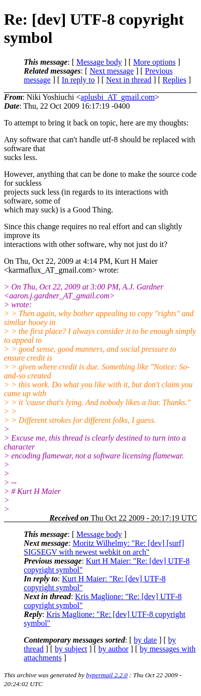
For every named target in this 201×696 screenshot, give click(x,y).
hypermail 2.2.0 (107, 675)
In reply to (78, 80)
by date (145, 640)
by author (114, 649)
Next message (112, 71)
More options (154, 62)
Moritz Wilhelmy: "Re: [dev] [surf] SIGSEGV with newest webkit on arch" (104, 547)
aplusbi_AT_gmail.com (118, 97)
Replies (174, 80)
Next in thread (128, 80)
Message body (99, 62)
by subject (71, 649)
